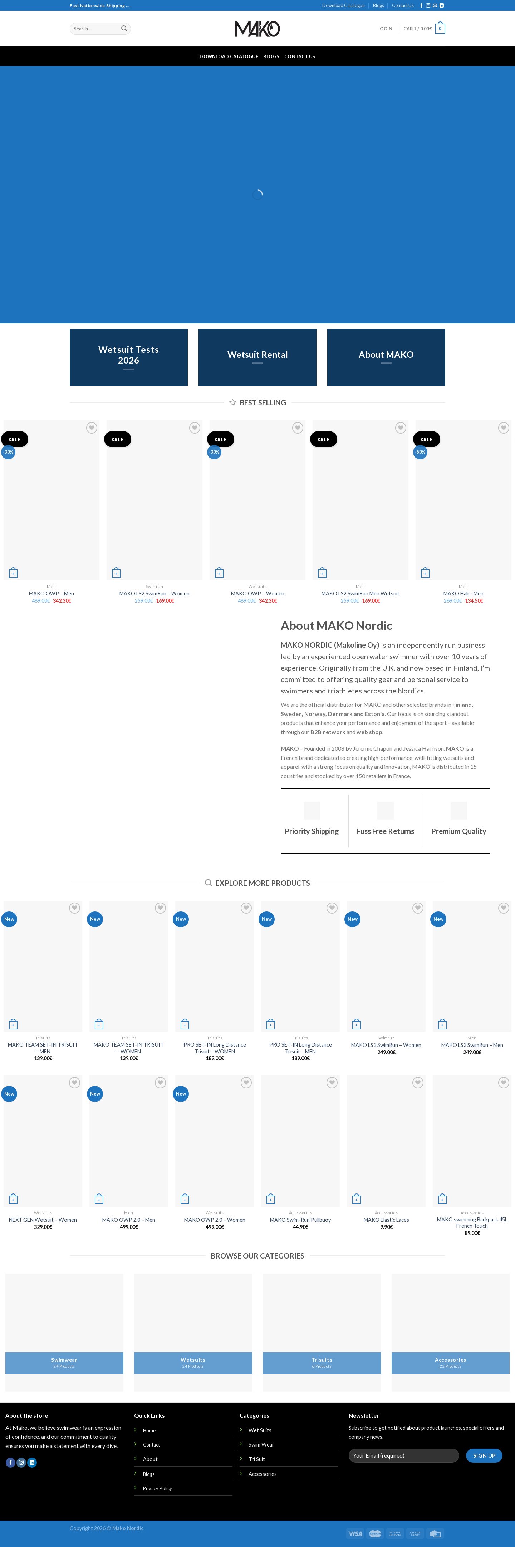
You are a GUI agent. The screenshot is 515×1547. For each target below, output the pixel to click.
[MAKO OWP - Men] (51, 500)
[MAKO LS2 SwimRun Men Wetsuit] (360, 500)
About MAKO (386, 355)
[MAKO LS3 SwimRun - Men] (472, 966)
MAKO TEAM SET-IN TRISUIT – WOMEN (129, 1048)
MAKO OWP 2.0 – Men (128, 1220)
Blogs (378, 5)
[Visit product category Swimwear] (64, 1333)
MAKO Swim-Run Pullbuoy (300, 1220)
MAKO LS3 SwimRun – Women (386, 1045)
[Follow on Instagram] (428, 5)
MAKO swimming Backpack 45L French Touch (472, 1222)
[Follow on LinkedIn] (442, 5)
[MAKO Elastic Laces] (386, 1140)
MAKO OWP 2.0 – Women (214, 1220)
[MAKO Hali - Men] (463, 500)
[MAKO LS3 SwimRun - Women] (386, 966)
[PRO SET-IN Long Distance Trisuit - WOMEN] (214, 966)
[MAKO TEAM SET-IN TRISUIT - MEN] (43, 966)
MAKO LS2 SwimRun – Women (154, 593)
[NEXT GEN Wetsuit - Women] (43, 1140)
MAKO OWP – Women (257, 593)
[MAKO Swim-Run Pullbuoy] (300, 1140)
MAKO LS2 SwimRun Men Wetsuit (360, 593)
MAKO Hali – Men (463, 593)
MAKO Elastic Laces (386, 1220)
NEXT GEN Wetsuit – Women (43, 1220)
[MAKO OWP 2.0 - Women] (214, 1140)
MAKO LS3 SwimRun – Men (472, 1045)
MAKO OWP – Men (51, 593)
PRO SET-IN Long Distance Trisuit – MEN (300, 1048)
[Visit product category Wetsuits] (193, 1333)
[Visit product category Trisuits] (322, 1333)
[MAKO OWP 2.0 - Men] (128, 1140)
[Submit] (124, 29)
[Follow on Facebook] (421, 5)
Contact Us (403, 5)
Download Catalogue (343, 5)
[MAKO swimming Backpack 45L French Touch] (472, 1140)
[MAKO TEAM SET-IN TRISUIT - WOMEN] (128, 966)
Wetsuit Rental (257, 355)
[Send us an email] (435, 5)
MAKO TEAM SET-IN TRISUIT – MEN (43, 1048)
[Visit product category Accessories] (451, 1333)
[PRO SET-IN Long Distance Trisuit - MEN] (300, 966)
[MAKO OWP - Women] (257, 500)
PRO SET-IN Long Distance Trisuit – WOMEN (214, 1048)
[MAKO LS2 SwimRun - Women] (154, 500)
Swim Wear (261, 1445)
